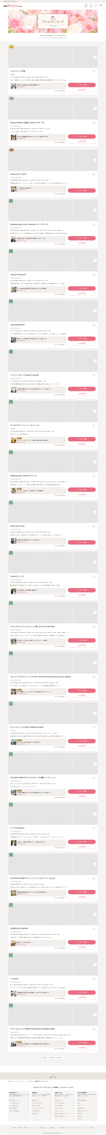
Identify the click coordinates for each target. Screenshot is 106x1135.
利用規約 (20, 1127)
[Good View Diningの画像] (53, 512)
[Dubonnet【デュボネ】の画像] (53, 160)
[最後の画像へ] (95, 57)
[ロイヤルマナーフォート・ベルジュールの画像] (53, 411)
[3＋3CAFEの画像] (53, 964)
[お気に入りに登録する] (94, 71)
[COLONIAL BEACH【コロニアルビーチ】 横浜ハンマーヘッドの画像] (53, 763)
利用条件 (25, 1127)
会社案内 (15, 1127)
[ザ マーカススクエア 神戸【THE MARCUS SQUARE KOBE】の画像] (53, 1015)
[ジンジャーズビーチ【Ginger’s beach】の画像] (53, 361)
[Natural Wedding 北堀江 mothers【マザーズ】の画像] (53, 108)
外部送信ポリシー (44, 1127)
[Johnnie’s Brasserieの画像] (53, 260)
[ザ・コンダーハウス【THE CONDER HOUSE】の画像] (53, 713)
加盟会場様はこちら (53, 1127)
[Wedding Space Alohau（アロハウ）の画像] (53, 462)
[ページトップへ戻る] (53, 1076)
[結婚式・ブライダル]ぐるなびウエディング (17, 1081)
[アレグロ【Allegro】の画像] (53, 814)
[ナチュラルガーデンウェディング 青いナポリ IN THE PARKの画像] (53, 612)
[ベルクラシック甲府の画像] (53, 57)
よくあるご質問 (89, 1127)
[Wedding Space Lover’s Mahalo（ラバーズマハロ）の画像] (53, 210)
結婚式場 (31, 1081)
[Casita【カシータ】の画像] (53, 562)
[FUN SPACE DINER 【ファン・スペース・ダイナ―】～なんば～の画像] (53, 864)
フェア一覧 (81, 85)
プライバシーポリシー (34, 1127)
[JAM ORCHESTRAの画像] (53, 311)
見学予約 (82, 90)
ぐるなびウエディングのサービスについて (75, 1127)
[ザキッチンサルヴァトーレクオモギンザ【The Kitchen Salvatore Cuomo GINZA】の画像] (53, 663)
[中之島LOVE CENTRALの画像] (53, 914)
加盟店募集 (62, 1127)
